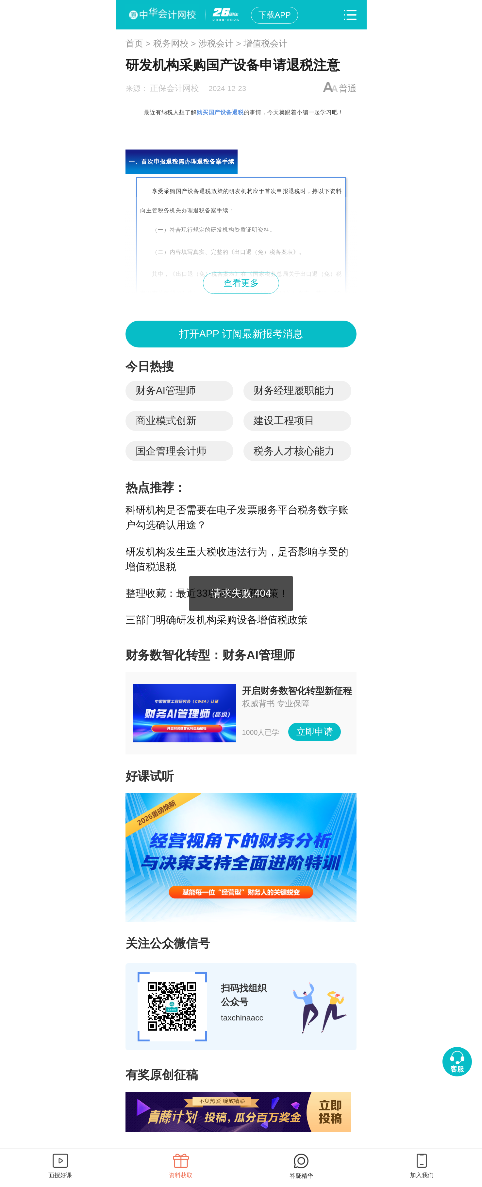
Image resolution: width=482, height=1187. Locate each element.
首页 (134, 43)
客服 (457, 1069)
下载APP (274, 14)
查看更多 (241, 283)
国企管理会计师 (171, 451)
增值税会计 (265, 43)
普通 (348, 88)
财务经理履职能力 (294, 390)
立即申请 (314, 732)
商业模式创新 (166, 420)
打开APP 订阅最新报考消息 (241, 334)
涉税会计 (216, 43)
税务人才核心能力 (294, 451)
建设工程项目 (284, 420)
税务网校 (171, 43)
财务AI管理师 (166, 390)
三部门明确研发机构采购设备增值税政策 (216, 620)
